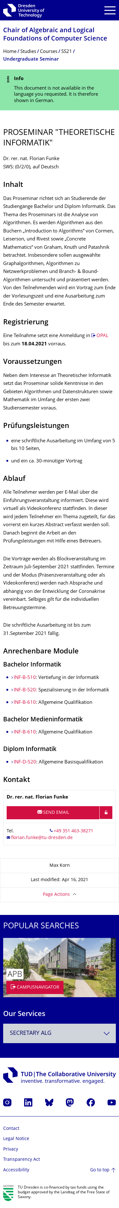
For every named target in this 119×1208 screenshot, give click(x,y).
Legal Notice (16, 1139)
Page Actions (56, 895)
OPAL (102, 336)
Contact (11, 1129)
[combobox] (59, 1033)
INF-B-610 (25, 702)
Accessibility (16, 1170)
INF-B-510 (25, 677)
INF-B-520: (26, 690)
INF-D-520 (25, 762)
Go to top (99, 1170)
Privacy (10, 1149)
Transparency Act (21, 1160)
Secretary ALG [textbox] (30, 1033)
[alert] (59, 90)
